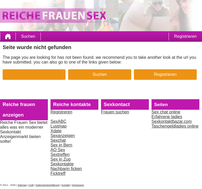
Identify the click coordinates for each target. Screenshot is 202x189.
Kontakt (66, 185)
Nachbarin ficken (66, 168)
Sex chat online (166, 112)
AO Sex (57, 150)
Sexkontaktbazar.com (172, 121)
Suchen (28, 36)
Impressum (78, 185)
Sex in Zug (60, 159)
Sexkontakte (62, 164)
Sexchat (58, 140)
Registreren (61, 112)
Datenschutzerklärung (48, 185)
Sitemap (22, 185)
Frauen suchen (115, 112)
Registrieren (185, 36)
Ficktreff (57, 173)
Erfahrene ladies (167, 116)
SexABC (58, 121)
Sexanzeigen (62, 135)
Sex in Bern (61, 145)
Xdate (56, 131)
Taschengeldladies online (175, 126)
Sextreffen (60, 154)
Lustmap (58, 126)
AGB (31, 185)
